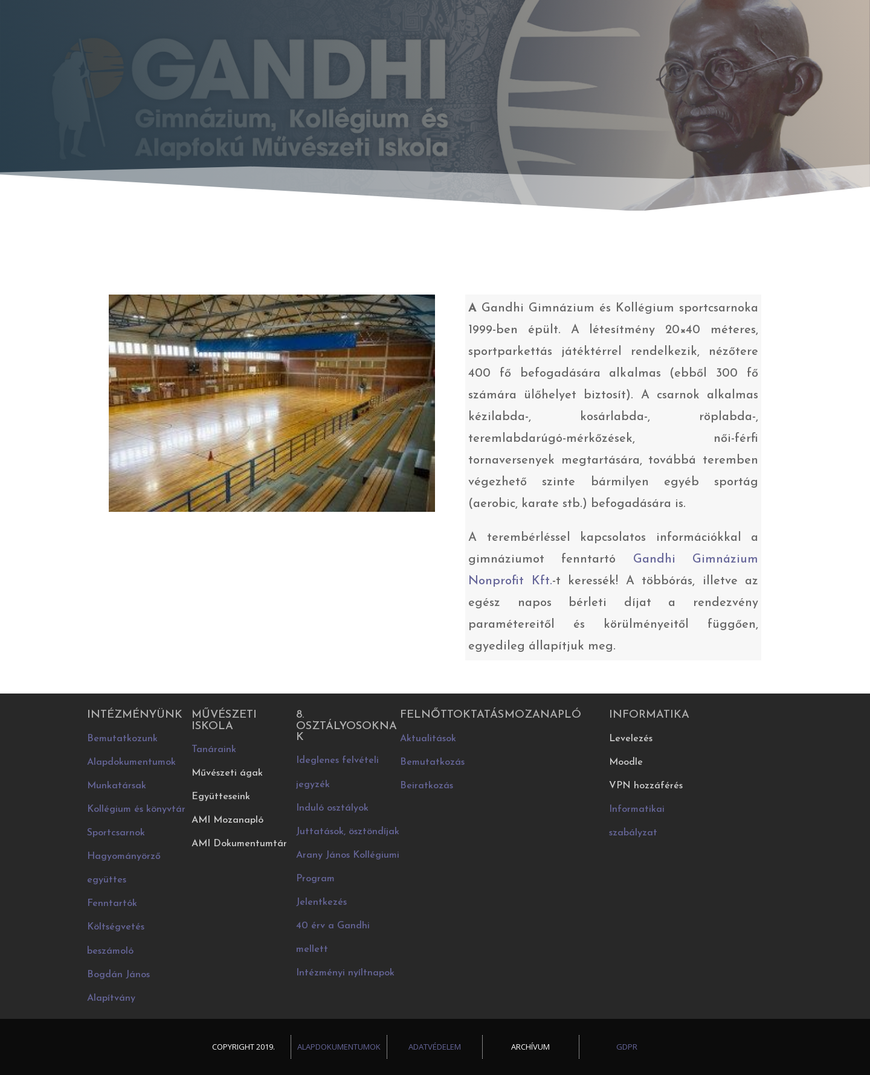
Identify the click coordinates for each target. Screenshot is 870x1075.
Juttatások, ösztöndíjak (347, 832)
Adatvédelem (434, 1046)
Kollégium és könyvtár (136, 809)
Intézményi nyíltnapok (345, 973)
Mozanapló (542, 715)
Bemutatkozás (432, 762)
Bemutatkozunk (122, 739)
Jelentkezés (321, 902)
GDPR (626, 1046)
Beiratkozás (426, 786)
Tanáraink (214, 749)
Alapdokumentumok (131, 762)
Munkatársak (116, 786)
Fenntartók (112, 903)
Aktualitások (428, 739)
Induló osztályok (332, 808)
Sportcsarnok (116, 833)
